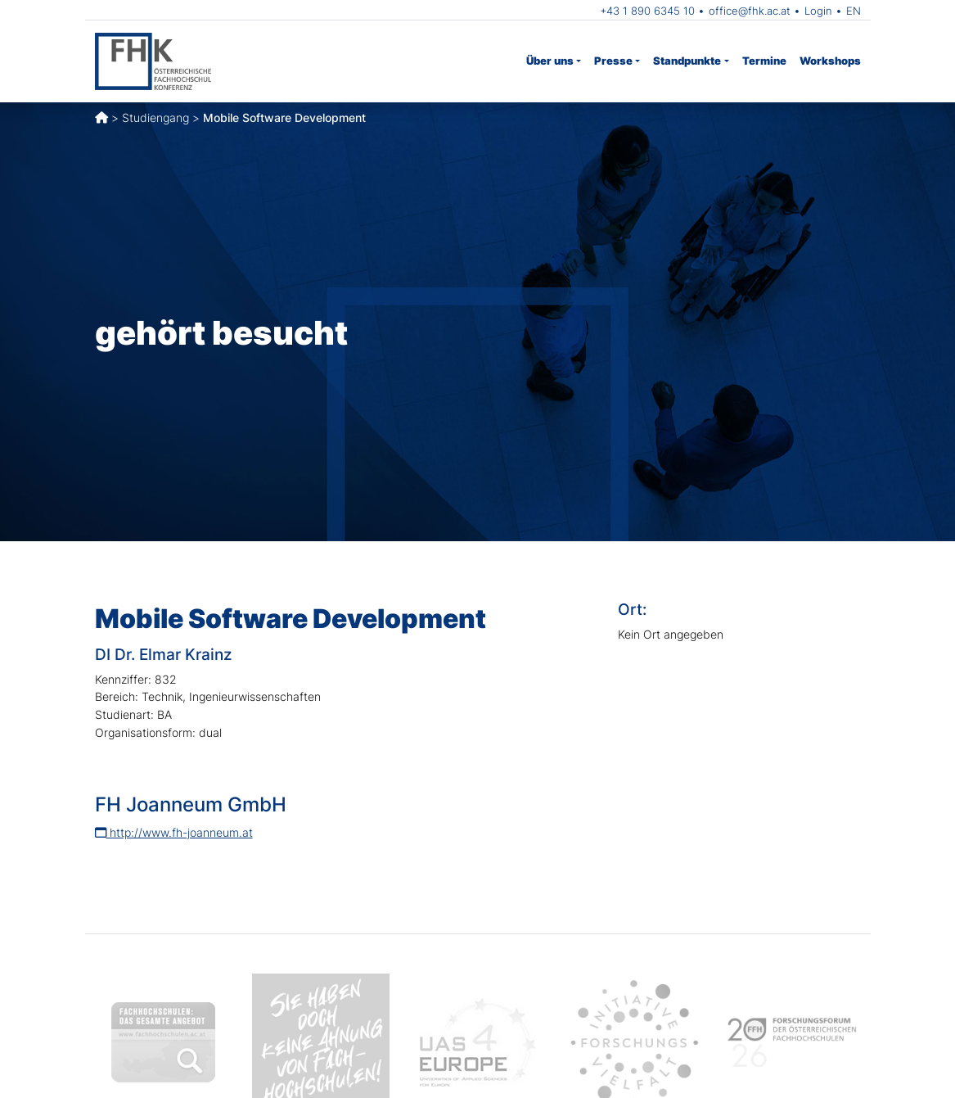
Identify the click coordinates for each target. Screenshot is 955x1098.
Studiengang (155, 117)
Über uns (550, 60)
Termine (764, 60)
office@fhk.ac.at (750, 10)
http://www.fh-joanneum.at (174, 832)
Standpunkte (687, 60)
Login (818, 10)
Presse (613, 60)
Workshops (830, 60)
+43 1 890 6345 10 (647, 10)
